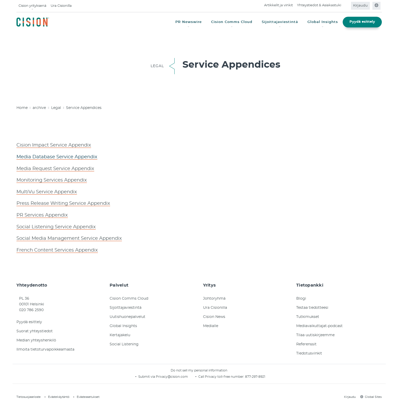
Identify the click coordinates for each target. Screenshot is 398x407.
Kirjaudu (360, 5)
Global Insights (123, 324)
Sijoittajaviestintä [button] (280, 22)
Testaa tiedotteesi (312, 306)
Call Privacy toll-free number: (221, 375)
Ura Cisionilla (61, 6)
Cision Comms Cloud (129, 297)
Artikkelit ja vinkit (278, 5)
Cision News (214, 315)
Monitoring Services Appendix (51, 179)
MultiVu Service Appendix (46, 191)
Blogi (301, 297)
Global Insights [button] (322, 22)
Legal (56, 108)
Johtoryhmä (214, 297)
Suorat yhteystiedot (34, 330)
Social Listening (124, 343)
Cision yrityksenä (32, 6)
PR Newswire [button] (188, 22)
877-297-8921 (255, 375)
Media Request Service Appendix (55, 168)
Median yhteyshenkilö (36, 339)
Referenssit (306, 343)
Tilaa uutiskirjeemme (315, 333)
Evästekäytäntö (58, 395)
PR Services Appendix (42, 214)
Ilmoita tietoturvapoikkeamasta (45, 348)
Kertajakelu (120, 333)
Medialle (210, 324)
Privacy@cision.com (172, 375)
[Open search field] (346, 6)
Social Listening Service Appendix (56, 225)
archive (39, 108)
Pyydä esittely (362, 22)
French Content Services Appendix (57, 248)
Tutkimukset (307, 315)
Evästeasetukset (88, 395)
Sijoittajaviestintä (125, 306)
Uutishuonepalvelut (127, 315)
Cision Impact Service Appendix (53, 145)
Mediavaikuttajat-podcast (319, 324)
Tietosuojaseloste (28, 395)
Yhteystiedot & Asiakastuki (319, 5)
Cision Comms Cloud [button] (231, 22)
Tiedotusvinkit (309, 352)
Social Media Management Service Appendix (69, 237)
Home (22, 108)
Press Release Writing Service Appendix (63, 202)
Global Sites (371, 395)
